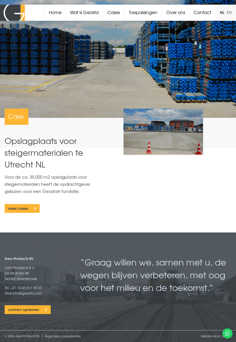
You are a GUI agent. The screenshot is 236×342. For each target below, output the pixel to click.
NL (222, 12)
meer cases (18, 208)
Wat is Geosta (84, 12)
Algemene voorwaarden (63, 336)
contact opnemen (23, 309)
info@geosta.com (27, 293)
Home (55, 12)
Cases (113, 12)
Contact (202, 12)
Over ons (175, 12)
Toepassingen (143, 12)
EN (229, 12)
